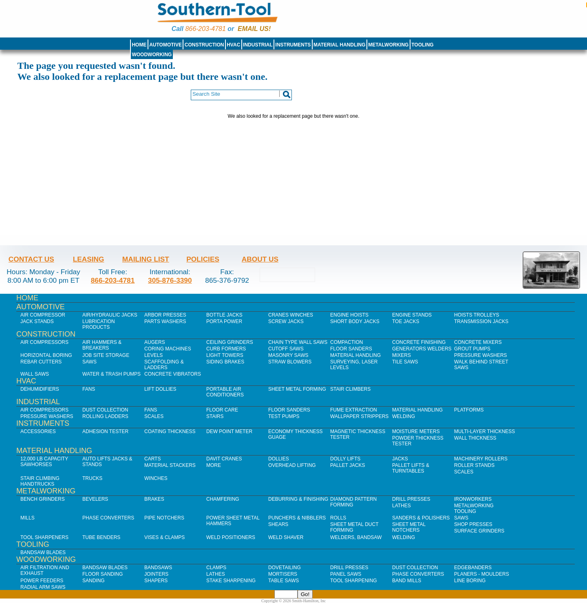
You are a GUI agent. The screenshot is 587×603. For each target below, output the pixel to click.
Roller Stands (474, 465)
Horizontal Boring (46, 355)
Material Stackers (170, 465)
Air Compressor (42, 315)
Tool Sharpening (353, 580)
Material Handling (339, 45)
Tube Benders (101, 537)
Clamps (216, 567)
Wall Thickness (475, 438)
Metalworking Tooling (474, 508)
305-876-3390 (170, 280)
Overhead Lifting (292, 465)
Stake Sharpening (231, 580)
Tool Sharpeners (44, 537)
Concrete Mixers (478, 342)
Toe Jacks (405, 321)
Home (139, 45)
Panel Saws (345, 574)
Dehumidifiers (39, 389)
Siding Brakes (225, 362)
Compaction (346, 342)
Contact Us (31, 259)
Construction (204, 45)
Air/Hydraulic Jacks (109, 315)
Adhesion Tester (105, 431)
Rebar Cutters (41, 362)
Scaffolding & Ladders (164, 364)
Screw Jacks (286, 321)
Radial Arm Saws (42, 587)
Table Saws (283, 580)
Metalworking (388, 45)
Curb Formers (226, 349)
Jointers (156, 574)
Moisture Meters (416, 431)
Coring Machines (167, 349)
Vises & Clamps (164, 537)
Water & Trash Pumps (111, 374)
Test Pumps (283, 416)
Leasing (88, 259)
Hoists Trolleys (476, 315)
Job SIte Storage (105, 355)
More (213, 465)
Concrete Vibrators (172, 374)
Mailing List (145, 259)
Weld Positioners (230, 537)
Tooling (422, 45)
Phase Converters (108, 518)
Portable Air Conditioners (225, 392)
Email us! (254, 28)
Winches (156, 478)
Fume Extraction (353, 410)
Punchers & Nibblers (297, 518)
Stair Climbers (350, 389)
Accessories (38, 431)
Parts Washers (165, 321)
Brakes (154, 499)
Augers (154, 342)
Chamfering (222, 499)
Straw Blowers (289, 362)
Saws (89, 362)
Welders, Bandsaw (356, 537)
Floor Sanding (102, 574)
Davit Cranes (224, 459)
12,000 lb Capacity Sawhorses (44, 461)
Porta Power (224, 321)
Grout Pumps (472, 349)
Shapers (156, 580)
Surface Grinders (479, 531)
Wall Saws (34, 374)
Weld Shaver (285, 537)
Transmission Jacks (481, 321)
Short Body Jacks (355, 321)
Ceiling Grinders (229, 342)
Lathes (401, 505)
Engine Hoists (349, 315)
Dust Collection (105, 410)
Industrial (258, 45)
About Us (260, 259)
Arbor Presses (165, 315)
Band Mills (406, 580)
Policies (202, 259)
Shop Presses (473, 524)
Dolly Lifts (345, 459)
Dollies (278, 459)
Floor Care (222, 410)
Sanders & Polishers (421, 518)
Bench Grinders (42, 499)
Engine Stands (412, 315)
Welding (403, 416)
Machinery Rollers (481, 459)
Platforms (468, 410)
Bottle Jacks (224, 315)
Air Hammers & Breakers (101, 345)
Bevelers (95, 499)
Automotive (165, 45)
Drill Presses (411, 499)
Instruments (293, 45)
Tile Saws (405, 362)
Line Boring (469, 580)
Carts (152, 459)
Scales (153, 416)
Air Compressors (44, 342)
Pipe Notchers (164, 518)
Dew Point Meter (229, 431)
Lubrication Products (98, 324)
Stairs (214, 416)
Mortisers (282, 574)
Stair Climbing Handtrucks (40, 481)
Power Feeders (41, 580)
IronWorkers (473, 499)
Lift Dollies (160, 389)
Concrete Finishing (419, 342)
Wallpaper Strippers (359, 416)
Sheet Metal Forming (297, 389)
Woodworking (152, 54)
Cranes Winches (290, 315)
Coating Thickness (170, 431)
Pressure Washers (480, 355)
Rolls (338, 518)
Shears (278, 524)
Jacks (400, 459)
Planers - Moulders (481, 574)
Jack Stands (37, 321)
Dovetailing (284, 567)
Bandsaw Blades (43, 552)
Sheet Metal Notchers (409, 527)
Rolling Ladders (105, 416)
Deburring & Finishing (298, 499)
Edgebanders (473, 567)
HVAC (233, 45)
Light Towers (224, 355)
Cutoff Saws (286, 349)
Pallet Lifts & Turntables (410, 468)
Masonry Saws (288, 355)
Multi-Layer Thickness (484, 431)
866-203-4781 (205, 28)
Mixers (401, 355)
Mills (27, 518)
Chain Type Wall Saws (297, 342)
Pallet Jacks (347, 465)
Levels (153, 355)
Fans (88, 389)
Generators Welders (422, 349)
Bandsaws (158, 567)
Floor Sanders (351, 349)
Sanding (93, 580)
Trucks (92, 478)
